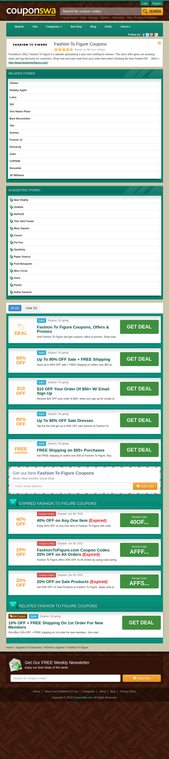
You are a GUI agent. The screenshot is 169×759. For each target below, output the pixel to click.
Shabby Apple (18, 90)
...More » (154, 58)
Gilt (12, 104)
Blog (93, 26)
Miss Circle (20, 270)
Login (145, 3)
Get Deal (139, 327)
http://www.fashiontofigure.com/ (28, 62)
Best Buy (76, 26)
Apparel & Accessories (29, 647)
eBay (83, 17)
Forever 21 (16, 139)
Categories (54, 26)
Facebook (143, 35)
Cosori (18, 235)
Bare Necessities (20, 118)
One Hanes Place (20, 111)
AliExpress (118, 17)
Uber (129, 17)
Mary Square (21, 228)
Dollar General (23, 292)
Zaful (13, 154)
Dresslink (15, 168)
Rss (156, 35)
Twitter (147, 35)
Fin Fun (18, 242)
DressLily (15, 146)
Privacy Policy (128, 691)
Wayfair (19, 26)
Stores (125, 26)
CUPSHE (15, 161)
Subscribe (145, 486)
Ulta (34, 26)
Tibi (12, 125)
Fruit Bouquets (23, 263)
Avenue (14, 132)
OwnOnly (19, 249)
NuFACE (19, 214)
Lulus (13, 97)
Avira (17, 277)
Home (9, 647)
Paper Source (22, 256)
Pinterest (151, 35)
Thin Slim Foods (24, 221)
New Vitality (21, 200)
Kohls (108, 26)
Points (18, 285)
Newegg (93, 17)
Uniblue (18, 207)
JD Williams (17, 175)
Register (156, 3)
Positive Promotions (146, 17)
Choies (14, 83)
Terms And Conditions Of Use (61, 691)
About (102, 691)
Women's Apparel (54, 647)
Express (104, 17)
